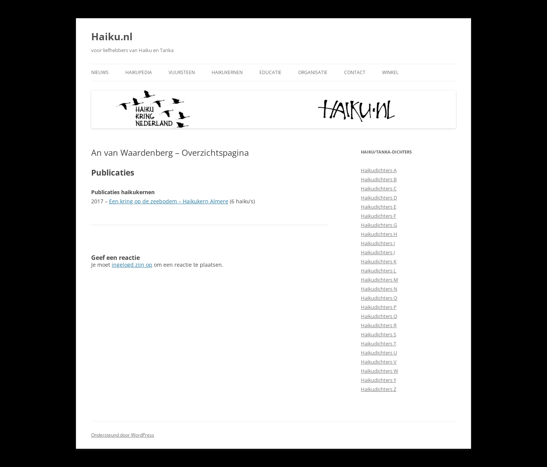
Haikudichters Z (378, 389)
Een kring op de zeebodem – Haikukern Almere (168, 201)
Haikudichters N (379, 288)
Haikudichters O (379, 297)
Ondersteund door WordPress (122, 435)
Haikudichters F (378, 215)
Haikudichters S (378, 334)
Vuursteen (182, 72)
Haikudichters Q (379, 316)
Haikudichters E (378, 206)
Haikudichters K (379, 261)
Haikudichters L (378, 270)
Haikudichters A (379, 170)
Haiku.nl (112, 36)
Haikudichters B (379, 179)
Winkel (390, 72)
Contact (354, 72)
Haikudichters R (379, 325)
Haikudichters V (379, 361)
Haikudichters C (379, 188)
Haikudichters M (379, 279)
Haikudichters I (378, 243)
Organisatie (312, 72)
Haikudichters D (379, 197)
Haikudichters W (379, 370)
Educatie (270, 72)
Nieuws (100, 72)
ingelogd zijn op (132, 264)
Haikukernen (227, 72)
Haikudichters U (379, 352)
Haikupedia (138, 72)
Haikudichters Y (378, 380)
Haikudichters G (379, 225)
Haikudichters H (379, 234)
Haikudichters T (378, 343)
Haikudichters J (378, 252)
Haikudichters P (379, 307)
